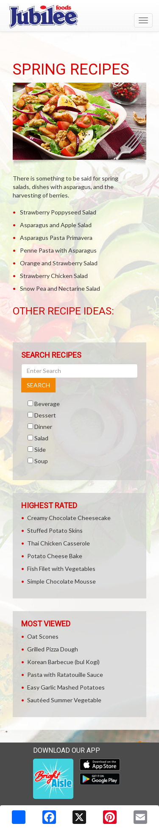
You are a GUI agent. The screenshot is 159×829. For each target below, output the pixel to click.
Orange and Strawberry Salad (59, 263)
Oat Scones (43, 636)
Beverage (47, 403)
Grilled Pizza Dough (52, 649)
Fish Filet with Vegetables (61, 568)
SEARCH (38, 385)
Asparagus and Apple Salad (56, 224)
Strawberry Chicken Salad (54, 275)
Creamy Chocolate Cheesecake (69, 517)
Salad (41, 438)
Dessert (45, 415)
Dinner (43, 426)
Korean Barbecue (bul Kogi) (63, 661)
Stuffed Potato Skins (55, 530)
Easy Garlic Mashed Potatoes (66, 687)
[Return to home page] (79, 16)
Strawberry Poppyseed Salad (58, 212)
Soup (41, 461)
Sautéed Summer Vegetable (64, 700)
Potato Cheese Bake (54, 555)
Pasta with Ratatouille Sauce (65, 674)
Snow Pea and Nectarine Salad (60, 288)
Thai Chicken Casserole (58, 543)
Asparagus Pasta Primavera (56, 237)
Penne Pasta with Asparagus (58, 250)
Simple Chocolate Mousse (61, 581)
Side (40, 449)
